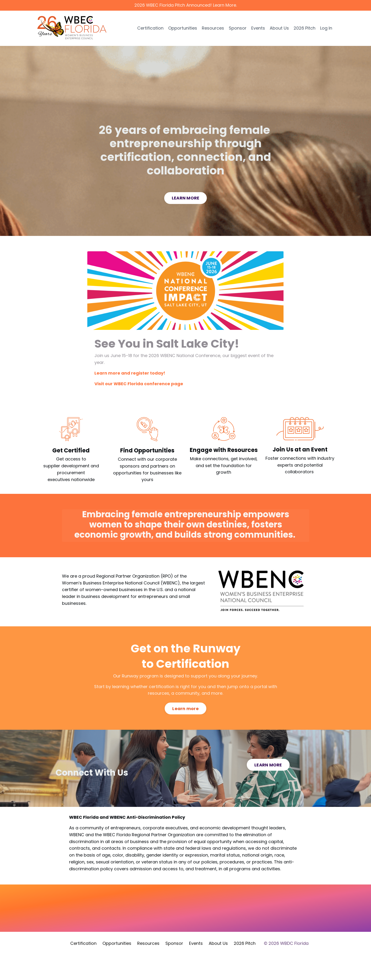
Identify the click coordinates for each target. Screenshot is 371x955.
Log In (326, 28)
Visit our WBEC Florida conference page (138, 384)
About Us (279, 28)
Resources (213, 28)
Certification (150, 28)
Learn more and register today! (129, 373)
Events (258, 28)
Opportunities (182, 28)
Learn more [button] (185, 709)
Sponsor (238, 28)
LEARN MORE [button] (185, 198)
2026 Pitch (304, 28)
